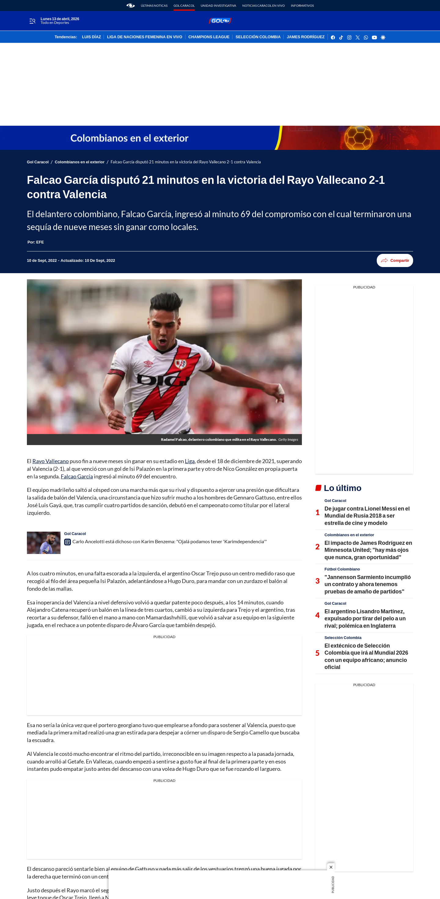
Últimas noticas (154, 5)
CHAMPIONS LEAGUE (209, 37)
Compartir (395, 260)
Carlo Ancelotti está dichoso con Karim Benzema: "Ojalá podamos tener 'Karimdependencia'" (169, 541)
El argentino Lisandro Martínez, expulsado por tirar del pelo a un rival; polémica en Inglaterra (365, 618)
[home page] (131, 5)
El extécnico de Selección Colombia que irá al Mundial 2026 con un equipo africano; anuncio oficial (366, 656)
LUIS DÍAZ (91, 37)
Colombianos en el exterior (80, 162)
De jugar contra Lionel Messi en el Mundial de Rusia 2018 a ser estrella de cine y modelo (367, 515)
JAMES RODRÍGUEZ (305, 37)
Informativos (302, 5)
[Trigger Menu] (32, 21)
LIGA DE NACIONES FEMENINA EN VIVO (144, 37)
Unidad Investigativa (218, 5)
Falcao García (77, 476)
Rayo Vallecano (50, 461)
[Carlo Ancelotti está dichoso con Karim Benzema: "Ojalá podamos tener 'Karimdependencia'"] (44, 543)
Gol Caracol (184, 5)
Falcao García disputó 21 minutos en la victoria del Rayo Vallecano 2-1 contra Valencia (186, 162)
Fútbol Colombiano (342, 569)
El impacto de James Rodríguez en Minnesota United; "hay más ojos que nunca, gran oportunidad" (368, 549)
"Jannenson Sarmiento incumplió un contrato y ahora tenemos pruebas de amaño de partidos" (367, 584)
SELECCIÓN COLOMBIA (258, 37)
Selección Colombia (342, 637)
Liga (190, 461)
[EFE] (40, 242)
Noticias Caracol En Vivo (263, 5)
